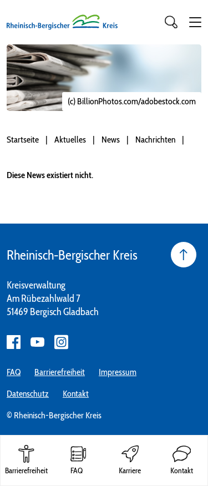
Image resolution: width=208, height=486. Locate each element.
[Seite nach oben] (183, 254)
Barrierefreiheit (59, 372)
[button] (195, 22)
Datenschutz (28, 393)
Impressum (117, 372)
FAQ (14, 372)
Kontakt (76, 393)
